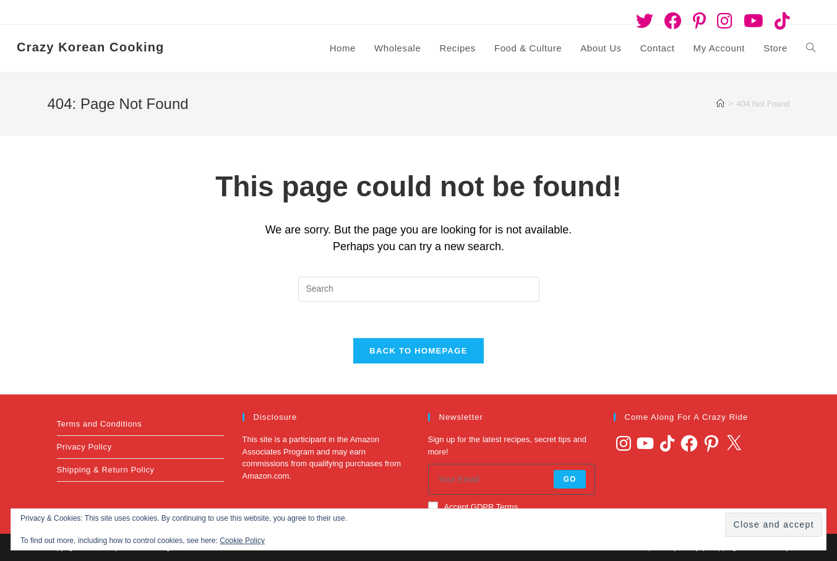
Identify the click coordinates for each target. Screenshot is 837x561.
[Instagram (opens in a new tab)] (724, 21)
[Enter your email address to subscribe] (511, 479)
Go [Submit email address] (569, 480)
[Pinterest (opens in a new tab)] (699, 21)
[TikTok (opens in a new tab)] (779, 21)
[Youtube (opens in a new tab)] (753, 21)
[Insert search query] (418, 289)
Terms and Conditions (99, 424)
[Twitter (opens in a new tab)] (644, 21)
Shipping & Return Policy (106, 470)
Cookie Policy (242, 540)
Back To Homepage (418, 351)
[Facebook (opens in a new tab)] (673, 21)
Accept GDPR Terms (473, 507)
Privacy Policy (84, 447)
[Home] (720, 103)
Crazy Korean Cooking (90, 47)
